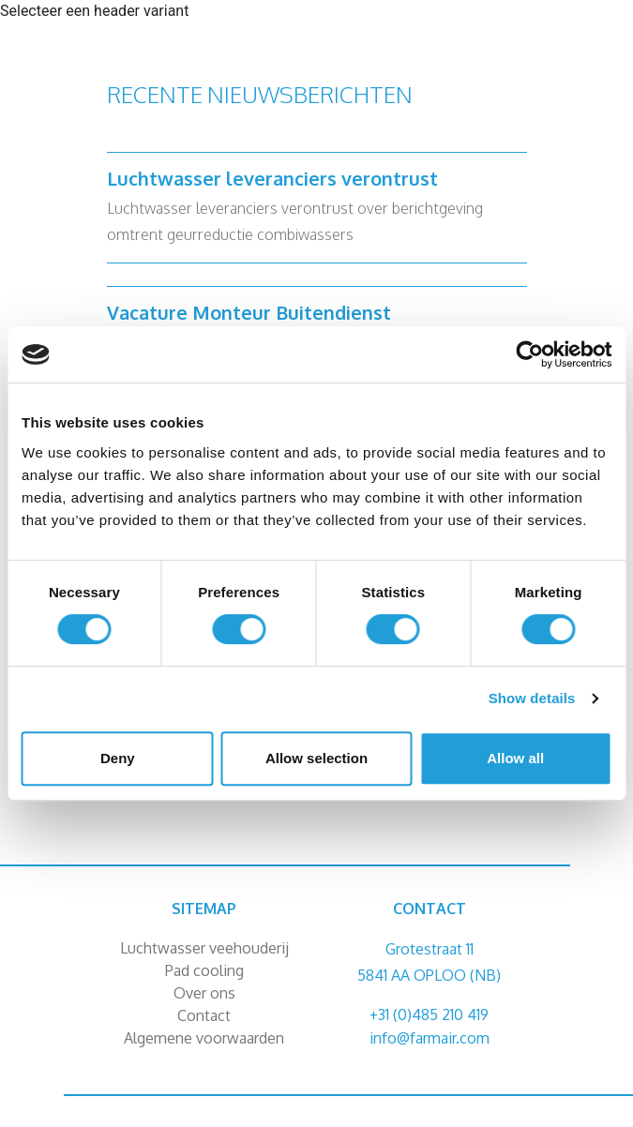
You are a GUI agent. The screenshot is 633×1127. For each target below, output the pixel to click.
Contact (204, 1015)
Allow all (515, 758)
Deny (117, 758)
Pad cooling (204, 970)
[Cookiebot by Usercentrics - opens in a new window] (529, 354)
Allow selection (316, 758)
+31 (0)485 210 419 (429, 1014)
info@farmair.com (429, 1038)
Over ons (204, 993)
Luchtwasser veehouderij (204, 948)
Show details (532, 698)
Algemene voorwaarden (204, 1038)
